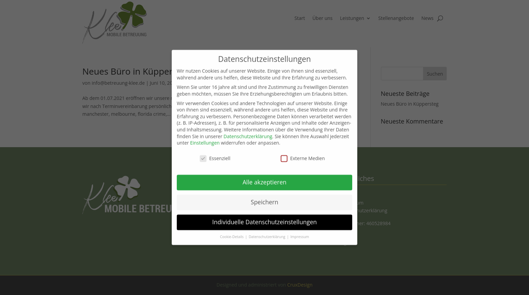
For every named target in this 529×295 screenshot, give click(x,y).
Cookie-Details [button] (232, 231)
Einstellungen (205, 137)
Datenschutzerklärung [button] (267, 231)
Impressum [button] (299, 231)
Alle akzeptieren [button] (264, 176)
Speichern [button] (264, 196)
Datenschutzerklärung (248, 131)
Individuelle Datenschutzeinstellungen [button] (264, 216)
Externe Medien (303, 153)
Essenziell (215, 153)
